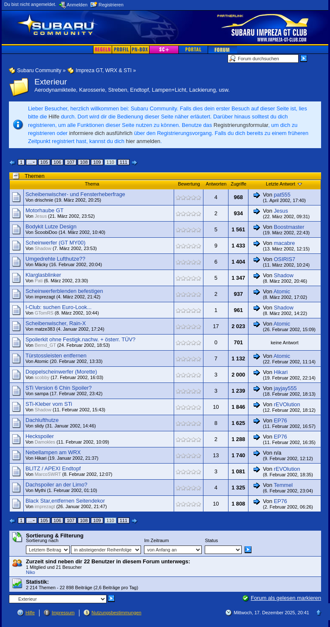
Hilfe (53, 116)
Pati (39, 280)
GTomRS (44, 312)
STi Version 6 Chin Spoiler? (58, 388)
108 (83, 162)
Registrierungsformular (241, 125)
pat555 (282, 194)
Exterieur (50, 81)
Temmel (283, 485)
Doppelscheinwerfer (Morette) (61, 371)
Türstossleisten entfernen (56, 355)
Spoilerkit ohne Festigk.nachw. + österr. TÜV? (80, 339)
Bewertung (189, 183)
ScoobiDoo (46, 232)
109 (97, 162)
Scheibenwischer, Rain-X (55, 323)
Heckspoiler (39, 436)
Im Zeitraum (156, 540)
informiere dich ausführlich (101, 133)
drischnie (44, 199)
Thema (92, 183)
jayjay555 (285, 388)
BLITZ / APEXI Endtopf (53, 468)
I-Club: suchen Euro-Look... (58, 307)
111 (123, 162)
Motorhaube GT (44, 210)
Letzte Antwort (284, 183)
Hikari (281, 372)
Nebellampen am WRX (53, 452)
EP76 (280, 420)
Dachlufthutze (42, 420)
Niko (30, 572)
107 (70, 162)
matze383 (45, 329)
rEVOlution (287, 404)
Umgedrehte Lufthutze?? (55, 259)
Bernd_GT (45, 345)
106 (57, 162)
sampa (42, 393)
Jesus (41, 216)
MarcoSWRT (48, 474)
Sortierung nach (42, 540)
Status (211, 540)
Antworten (216, 183)
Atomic (282, 291)
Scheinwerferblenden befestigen (64, 291)
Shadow (43, 248)
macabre (284, 243)
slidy (39, 425)
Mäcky (41, 264)
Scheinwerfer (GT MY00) (55, 242)
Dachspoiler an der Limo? (56, 484)
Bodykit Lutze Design (50, 226)
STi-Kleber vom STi (48, 404)
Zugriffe (238, 183)
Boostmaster (289, 227)
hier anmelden (143, 141)
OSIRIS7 (285, 259)
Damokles (45, 441)
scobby (42, 377)
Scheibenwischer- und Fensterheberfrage (75, 194)
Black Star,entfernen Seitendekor (65, 501)
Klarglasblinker (43, 275)
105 (44, 162)
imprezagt (45, 296)
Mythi (40, 490)
